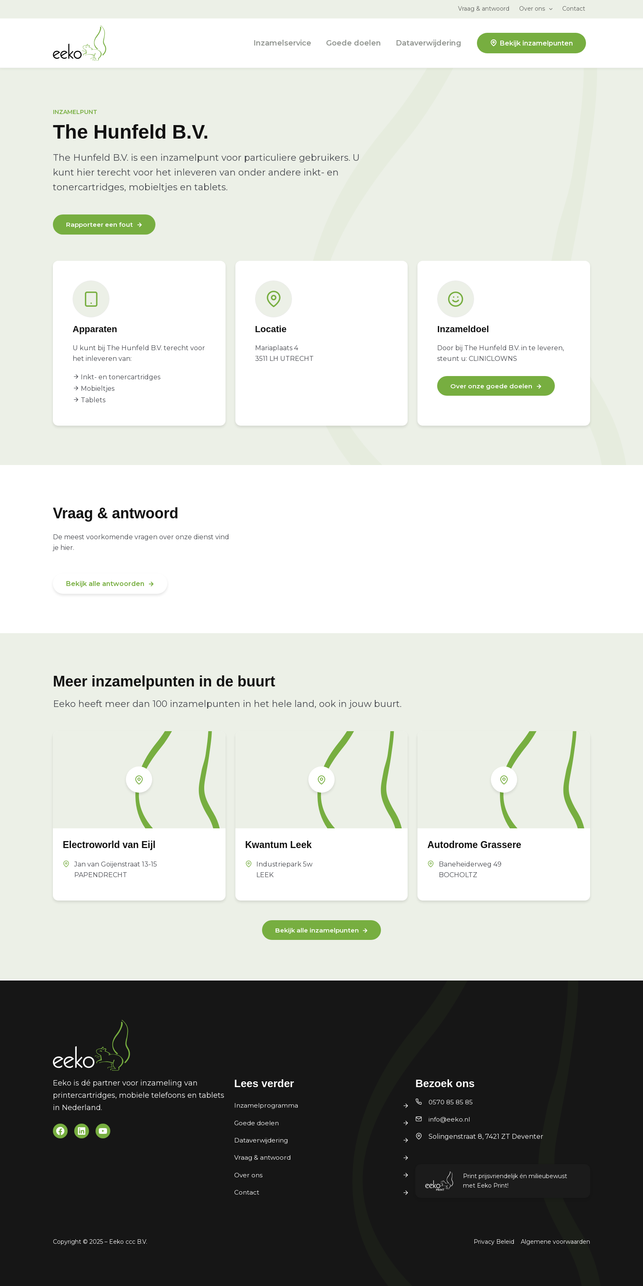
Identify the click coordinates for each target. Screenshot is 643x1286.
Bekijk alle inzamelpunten (317, 931)
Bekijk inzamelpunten (536, 43)
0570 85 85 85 (452, 1102)
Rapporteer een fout (101, 225)
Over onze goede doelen (492, 387)
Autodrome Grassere (480, 845)
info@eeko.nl (450, 1119)
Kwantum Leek (283, 845)
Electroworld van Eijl (115, 845)
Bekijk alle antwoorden (105, 584)
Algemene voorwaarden (555, 1241)
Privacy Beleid (494, 1241)
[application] (548, 8)
